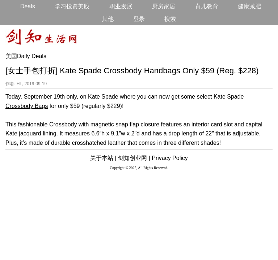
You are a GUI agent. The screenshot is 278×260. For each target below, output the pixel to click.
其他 (108, 19)
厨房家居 (163, 6)
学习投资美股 (72, 6)
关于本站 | (103, 158)
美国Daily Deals (25, 56)
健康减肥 (249, 6)
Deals (27, 6)
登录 (139, 19)
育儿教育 (206, 6)
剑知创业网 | (134, 158)
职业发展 (120, 6)
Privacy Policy (170, 158)
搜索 (170, 19)
